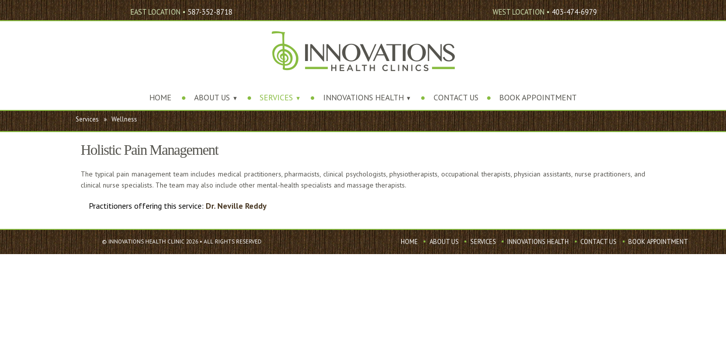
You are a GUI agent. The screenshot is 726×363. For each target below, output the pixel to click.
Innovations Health (363, 97)
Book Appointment (538, 97)
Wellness (124, 119)
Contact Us (456, 97)
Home (160, 97)
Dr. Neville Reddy (236, 206)
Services (276, 97)
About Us (212, 97)
